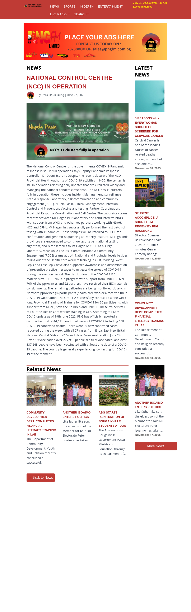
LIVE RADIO (58, 14)
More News (155, 446)
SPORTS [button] (69, 6)
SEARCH (80, 14)
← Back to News (40, 477)
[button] (34, 41)
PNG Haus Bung (53, 95)
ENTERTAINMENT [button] (110, 6)
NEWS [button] (54, 6)
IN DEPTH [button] (86, 6)
